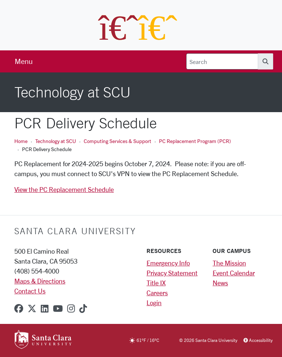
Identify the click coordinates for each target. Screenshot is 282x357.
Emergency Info (168, 263)
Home (21, 141)
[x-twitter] (32, 308)
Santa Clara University (75, 231)
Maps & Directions (39, 281)
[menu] (24, 61)
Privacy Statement (172, 272)
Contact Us (30, 290)
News (220, 282)
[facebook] (18, 308)
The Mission (229, 263)
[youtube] (58, 308)
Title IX (156, 282)
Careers (157, 292)
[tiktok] (83, 308)
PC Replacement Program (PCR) (195, 141)
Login (154, 302)
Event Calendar (234, 272)
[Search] (222, 61)
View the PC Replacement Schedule (64, 189)
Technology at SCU (55, 141)
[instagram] (71, 308)
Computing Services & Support (117, 141)
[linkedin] (44, 308)
